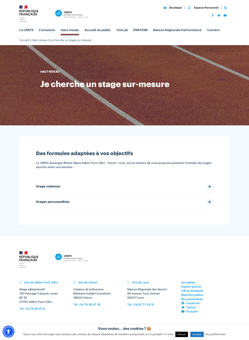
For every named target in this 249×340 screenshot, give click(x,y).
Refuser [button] (181, 334)
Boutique (172, 7)
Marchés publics (192, 295)
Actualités (188, 282)
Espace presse (191, 286)
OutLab (122, 30)
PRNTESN (140, 30)
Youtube (189, 311)
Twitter (188, 307)
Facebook (190, 303)
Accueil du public (98, 30)
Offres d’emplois (192, 291)
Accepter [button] (197, 334)
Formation (47, 30)
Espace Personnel (203, 7)
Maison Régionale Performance (177, 30)
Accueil (24, 40)
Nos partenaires (192, 299)
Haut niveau (70, 30)
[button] (8, 332)
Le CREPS (26, 30)
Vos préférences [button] (215, 334)
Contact (213, 30)
